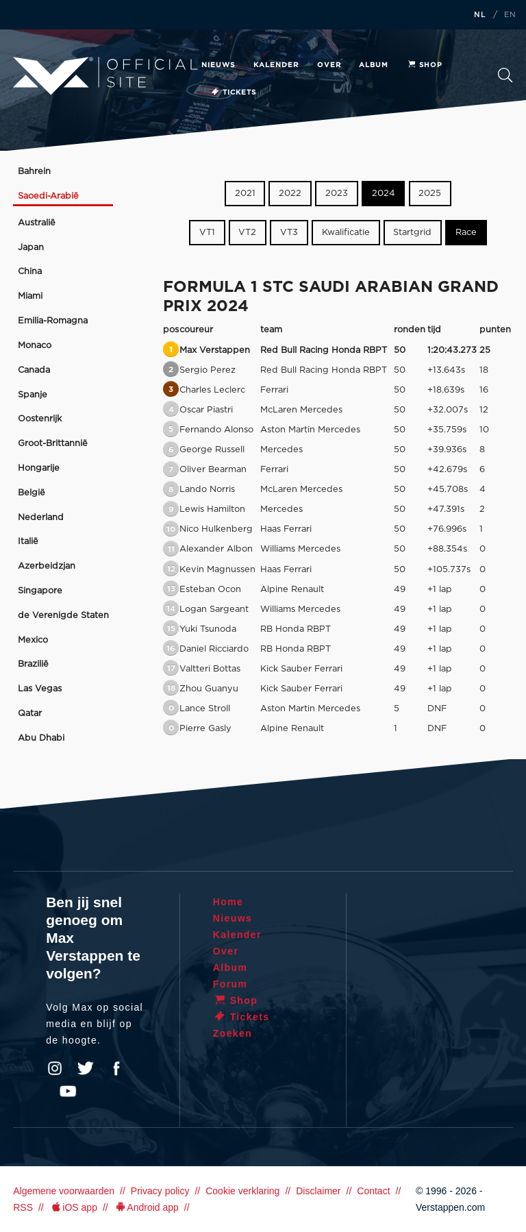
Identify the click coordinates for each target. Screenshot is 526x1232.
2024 (383, 193)
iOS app (73, 1207)
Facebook (116, 1068)
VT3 (289, 232)
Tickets (233, 92)
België (31, 493)
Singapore (40, 591)
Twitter (86, 1068)
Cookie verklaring (242, 1190)
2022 (290, 193)
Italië (28, 541)
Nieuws (218, 65)
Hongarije (39, 468)
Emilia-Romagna (53, 321)
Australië (36, 223)
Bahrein (34, 171)
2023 (336, 193)
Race (466, 232)
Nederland (41, 517)
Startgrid (412, 232)
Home (228, 901)
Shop (424, 65)
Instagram (55, 1068)
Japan (31, 247)
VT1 (207, 232)
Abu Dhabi (41, 738)
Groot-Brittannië (53, 443)
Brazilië (33, 664)
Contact (373, 1190)
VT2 (247, 232)
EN (510, 15)
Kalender (276, 65)
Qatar (30, 713)
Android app (146, 1207)
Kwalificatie (346, 232)
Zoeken (505, 75)
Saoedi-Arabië (48, 196)
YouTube (68, 1091)
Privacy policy (160, 1190)
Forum (230, 983)
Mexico (33, 640)
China (30, 271)
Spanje (32, 395)
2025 (429, 193)
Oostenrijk (40, 419)
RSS (23, 1207)
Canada (34, 370)
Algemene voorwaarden (63, 1190)
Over (329, 65)
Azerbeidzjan (46, 566)
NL (480, 15)
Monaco (34, 345)
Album (373, 65)
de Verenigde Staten (63, 615)
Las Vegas (40, 689)
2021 (245, 193)
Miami (30, 296)
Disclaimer (318, 1190)
